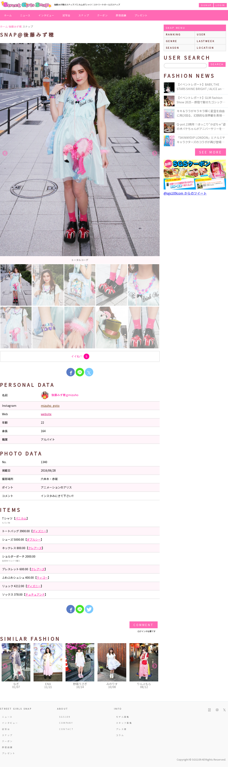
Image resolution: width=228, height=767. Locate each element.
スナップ (83, 15)
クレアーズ (35, 548)
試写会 (67, 15)
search (217, 64)
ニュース (25, 15)
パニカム (21, 518)
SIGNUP (206, 5)
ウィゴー (42, 578)
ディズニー (39, 531)
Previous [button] (5, 153)
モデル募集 (122, 716)
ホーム (8, 15)
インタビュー (46, 15)
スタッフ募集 (124, 722)
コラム (120, 735)
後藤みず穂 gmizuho (59, 395)
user (201, 34)
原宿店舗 (121, 15)
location (205, 47)
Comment (143, 625)
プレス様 (121, 729)
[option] (80, 153)
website (46, 414)
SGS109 (65, 716)
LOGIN (220, 5)
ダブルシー (34, 539)
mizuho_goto (50, 406)
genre (171, 41)
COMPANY (66, 722)
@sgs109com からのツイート (185, 193)
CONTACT (66, 729)
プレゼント (141, 15)
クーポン (102, 15)
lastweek (206, 41)
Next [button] (155, 153)
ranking (173, 34)
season (172, 47)
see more (210, 152)
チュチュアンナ (35, 594)
